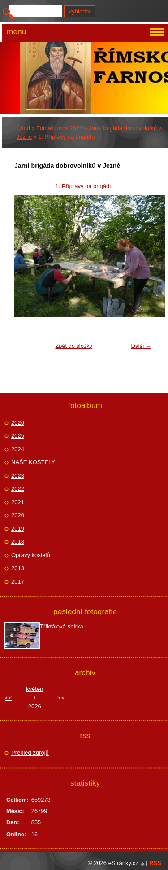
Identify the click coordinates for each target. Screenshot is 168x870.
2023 (17, 475)
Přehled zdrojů (30, 752)
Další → (141, 346)
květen (34, 688)
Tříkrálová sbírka (61, 626)
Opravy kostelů (30, 555)
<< (8, 697)
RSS (155, 863)
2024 (76, 128)
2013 (17, 568)
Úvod (23, 128)
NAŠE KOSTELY (33, 462)
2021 (17, 502)
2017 (17, 581)
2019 (17, 528)
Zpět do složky (73, 346)
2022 (17, 488)
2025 (17, 435)
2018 (17, 541)
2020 (17, 515)
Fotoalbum (49, 128)
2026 (17, 422)
